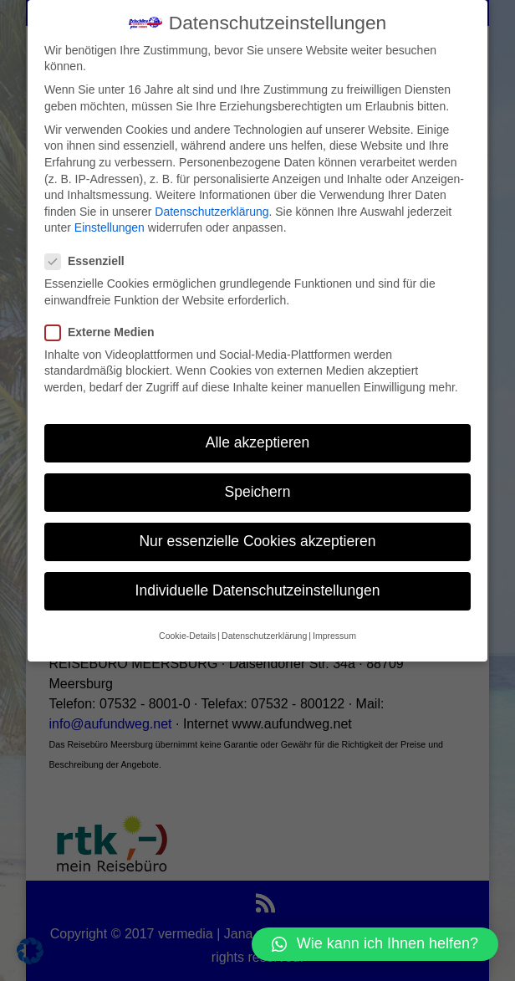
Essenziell (91, 260)
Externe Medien (106, 331)
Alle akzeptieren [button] (258, 440)
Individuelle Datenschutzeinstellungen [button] (257, 588)
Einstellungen (109, 225)
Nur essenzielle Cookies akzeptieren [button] (257, 539)
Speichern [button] (258, 490)
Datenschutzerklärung (211, 210)
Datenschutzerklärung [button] (264, 634)
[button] (375, 944)
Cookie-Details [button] (187, 634)
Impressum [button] (334, 634)
